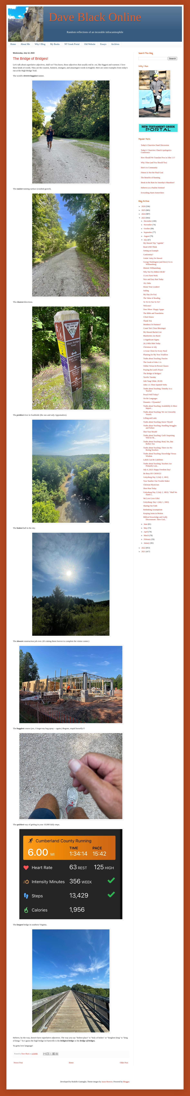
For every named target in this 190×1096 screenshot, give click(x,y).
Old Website (89, 44)
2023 (144, 218)
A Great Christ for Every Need (155, 351)
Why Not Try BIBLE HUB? (154, 272)
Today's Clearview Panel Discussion (155, 145)
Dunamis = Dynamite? (152, 402)
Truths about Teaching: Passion (155, 358)
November (148, 225)
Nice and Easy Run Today (153, 279)
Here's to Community (149, 167)
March (146, 535)
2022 (144, 548)
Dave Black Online (95, 17)
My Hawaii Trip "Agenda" (153, 243)
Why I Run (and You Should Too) (154, 162)
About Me (25, 44)
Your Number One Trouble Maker (156, 481)
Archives (115, 44)
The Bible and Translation (153, 313)
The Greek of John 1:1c (152, 362)
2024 (144, 214)
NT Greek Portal (71, 44)
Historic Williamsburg (152, 268)
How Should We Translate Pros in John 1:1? (158, 157)
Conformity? (148, 254)
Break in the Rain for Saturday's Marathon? (158, 182)
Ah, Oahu (147, 283)
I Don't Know (148, 317)
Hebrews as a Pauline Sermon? (153, 188)
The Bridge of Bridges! (152, 373)
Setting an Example (150, 251)
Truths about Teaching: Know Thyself (158, 422)
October (147, 228)
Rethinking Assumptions (152, 510)
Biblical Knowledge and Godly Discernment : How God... (155, 518)
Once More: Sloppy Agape (153, 309)
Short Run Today (150, 488)
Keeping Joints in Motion (153, 513)
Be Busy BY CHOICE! (152, 473)
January (147, 543)
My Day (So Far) (150, 294)
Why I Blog (40, 44)
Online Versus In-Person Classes (155, 366)
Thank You (147, 321)
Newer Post (18, 1063)
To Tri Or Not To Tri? (151, 302)
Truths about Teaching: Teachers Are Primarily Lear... (157, 465)
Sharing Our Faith (150, 506)
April (146, 532)
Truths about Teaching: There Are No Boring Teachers (157, 449)
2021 (144, 551)
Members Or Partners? (152, 324)
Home (13, 44)
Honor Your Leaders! (151, 287)
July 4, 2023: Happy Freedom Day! (157, 469)
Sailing (146, 290)
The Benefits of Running (150, 177)
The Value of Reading (151, 298)
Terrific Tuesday (149, 377)
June (146, 524)
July (145, 240)
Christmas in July (150, 347)
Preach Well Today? (151, 394)
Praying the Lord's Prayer (153, 370)
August (147, 236)
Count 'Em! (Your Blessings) (154, 328)
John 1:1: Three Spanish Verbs (155, 385)
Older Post (124, 1063)
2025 (144, 210)
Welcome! (147, 306)
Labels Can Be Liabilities (153, 460)
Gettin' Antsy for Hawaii (152, 258)
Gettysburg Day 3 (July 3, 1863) (155, 477)
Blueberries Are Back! (152, 336)
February (147, 539)
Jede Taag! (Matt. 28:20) (152, 381)
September (148, 232)
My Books (55, 44)
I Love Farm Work (150, 275)
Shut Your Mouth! (150, 432)
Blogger (126, 1082)
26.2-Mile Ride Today (151, 343)
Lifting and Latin (150, 418)
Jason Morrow (107, 1082)
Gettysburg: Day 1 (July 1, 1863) (156, 502)
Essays (103, 44)
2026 (144, 206)
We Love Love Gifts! (151, 498)
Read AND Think (150, 247)
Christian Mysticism (151, 485)
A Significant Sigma (151, 340)
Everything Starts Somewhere (152, 193)
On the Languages (150, 398)
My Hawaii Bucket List (152, 332)
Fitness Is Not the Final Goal (152, 172)
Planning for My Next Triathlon (155, 355)
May (146, 528)
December (148, 221)
